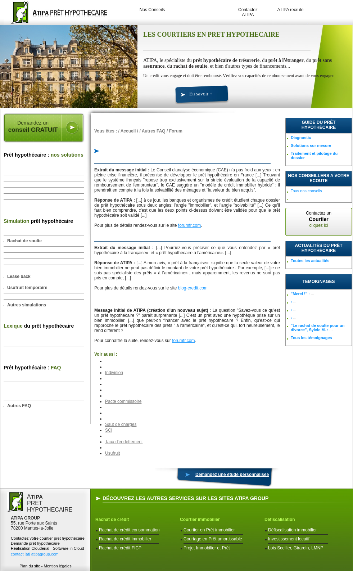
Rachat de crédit (112, 519)
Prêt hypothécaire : (43, 155)
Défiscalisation (279, 519)
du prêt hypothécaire (39, 326)
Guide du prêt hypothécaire (319, 125)
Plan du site (29, 566)
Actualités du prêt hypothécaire (319, 248)
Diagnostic (301, 137)
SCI (108, 430)
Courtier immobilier (200, 519)
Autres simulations (26, 304)
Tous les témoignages (311, 338)
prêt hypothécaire (38, 221)
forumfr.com (189, 225)
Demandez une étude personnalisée (232, 474)
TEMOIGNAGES (318, 281)
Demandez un (33, 127)
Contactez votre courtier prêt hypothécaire (48, 538)
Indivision (114, 372)
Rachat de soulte (24, 240)
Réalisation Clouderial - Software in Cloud (47, 548)
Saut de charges (120, 424)
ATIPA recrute (290, 9)
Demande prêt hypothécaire (35, 543)
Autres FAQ (19, 405)
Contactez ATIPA (248, 12)
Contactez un (318, 219)
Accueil (128, 131)
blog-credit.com (193, 288)
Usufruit (112, 453)
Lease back (19, 276)
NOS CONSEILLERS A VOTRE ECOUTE (318, 178)
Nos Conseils (152, 9)
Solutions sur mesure (311, 145)
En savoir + (201, 93)
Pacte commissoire (123, 401)
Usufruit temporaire (27, 287)
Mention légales (58, 566)
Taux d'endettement (123, 441)
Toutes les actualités (310, 260)
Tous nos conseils (306, 191)
